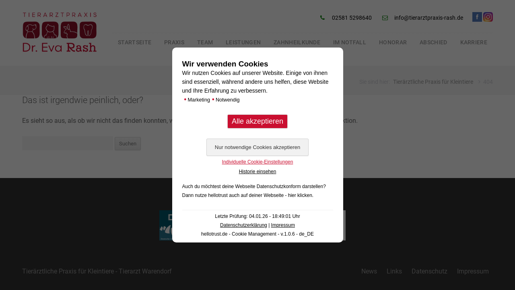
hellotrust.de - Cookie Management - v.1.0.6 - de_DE (257, 234)
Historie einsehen (257, 171)
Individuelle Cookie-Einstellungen (257, 162)
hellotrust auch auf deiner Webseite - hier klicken (260, 195)
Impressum (283, 225)
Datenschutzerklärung (243, 225)
